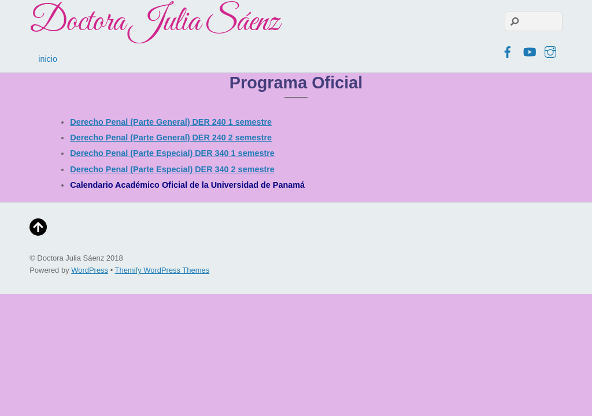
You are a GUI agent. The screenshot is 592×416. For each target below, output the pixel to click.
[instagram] (550, 50)
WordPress (89, 270)
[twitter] (486, 50)
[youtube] (529, 50)
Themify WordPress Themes (162, 270)
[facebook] (508, 50)
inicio (47, 59)
